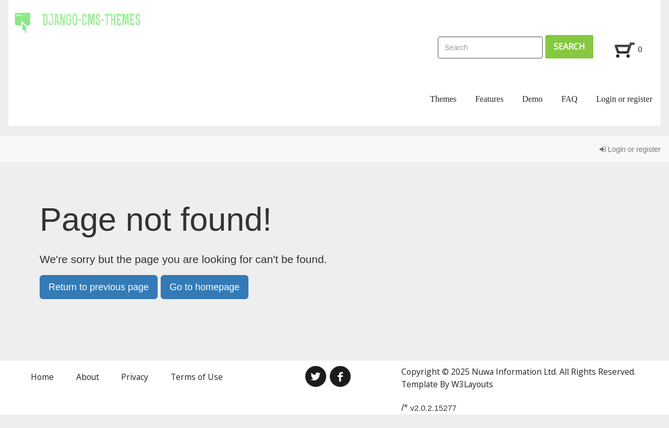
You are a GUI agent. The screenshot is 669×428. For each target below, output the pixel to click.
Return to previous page (99, 287)
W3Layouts (472, 384)
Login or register (624, 98)
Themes (443, 98)
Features (489, 98)
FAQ (570, 98)
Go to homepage (205, 287)
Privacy (134, 377)
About (87, 377)
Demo (532, 98)
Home (42, 377)
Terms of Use (197, 377)
